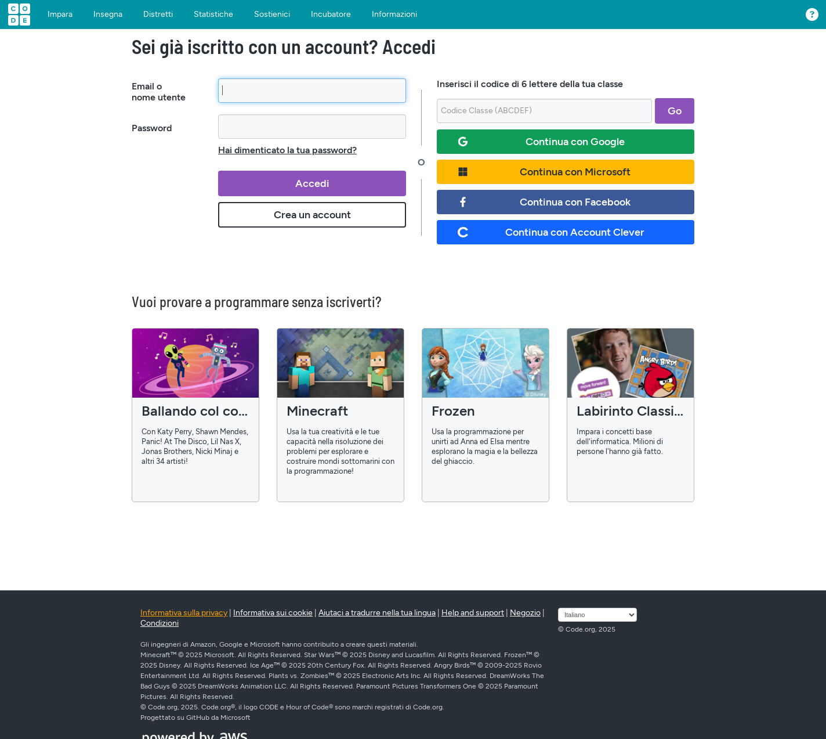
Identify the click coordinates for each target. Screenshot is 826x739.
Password (152, 128)
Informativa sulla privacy (183, 613)
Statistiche (213, 14)
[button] (808, 12)
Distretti (158, 14)
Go (675, 110)
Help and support (472, 613)
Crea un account (312, 214)
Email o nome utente (159, 92)
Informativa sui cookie (273, 613)
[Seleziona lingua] (597, 615)
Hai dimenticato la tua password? (287, 150)
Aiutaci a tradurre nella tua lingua (377, 613)
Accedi (312, 183)
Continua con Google (541, 141)
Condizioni (159, 623)
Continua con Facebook (544, 202)
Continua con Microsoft (544, 171)
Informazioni (394, 14)
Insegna (107, 14)
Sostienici (272, 14)
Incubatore (331, 14)
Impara (60, 14)
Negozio (525, 613)
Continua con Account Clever (551, 232)
